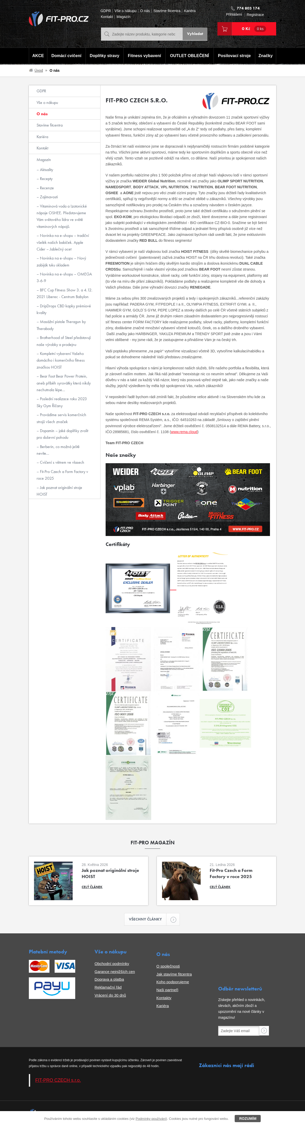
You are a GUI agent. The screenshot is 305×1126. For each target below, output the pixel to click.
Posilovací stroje (235, 56)
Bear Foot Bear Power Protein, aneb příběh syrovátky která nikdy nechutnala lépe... (64, 382)
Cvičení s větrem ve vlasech (61, 462)
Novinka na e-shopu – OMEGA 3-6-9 (64, 277)
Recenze (46, 188)
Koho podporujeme (172, 982)
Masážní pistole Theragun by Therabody (61, 325)
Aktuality (46, 169)
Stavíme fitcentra (166, 11)
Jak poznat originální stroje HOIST (59, 491)
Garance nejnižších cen (115, 972)
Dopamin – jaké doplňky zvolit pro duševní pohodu (62, 434)
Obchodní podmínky (112, 964)
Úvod (39, 70)
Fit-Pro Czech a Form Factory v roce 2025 (62, 475)
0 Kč (254, 29)
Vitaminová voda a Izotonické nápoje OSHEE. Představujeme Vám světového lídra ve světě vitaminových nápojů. (62, 216)
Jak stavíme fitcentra (174, 974)
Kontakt (107, 17)
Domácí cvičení (65, 56)
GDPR (105, 11)
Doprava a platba (109, 980)
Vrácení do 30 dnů (110, 996)
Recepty (46, 178)
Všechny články (148, 919)
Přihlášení (234, 14)
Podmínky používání (150, 1119)
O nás (145, 11)
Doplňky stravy (103, 56)
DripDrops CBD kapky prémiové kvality (64, 309)
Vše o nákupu (125, 11)
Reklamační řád (108, 988)
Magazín (123, 17)
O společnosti (168, 966)
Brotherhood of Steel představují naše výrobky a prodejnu (64, 341)
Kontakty (163, 998)
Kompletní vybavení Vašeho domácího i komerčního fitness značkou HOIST (61, 360)
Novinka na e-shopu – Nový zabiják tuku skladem (61, 261)
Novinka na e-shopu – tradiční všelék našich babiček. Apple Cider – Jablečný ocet (63, 242)
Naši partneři (167, 990)
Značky (266, 56)
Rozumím (247, 1118)
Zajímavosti (48, 197)
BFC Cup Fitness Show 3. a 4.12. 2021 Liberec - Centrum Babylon (64, 293)
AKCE (37, 56)
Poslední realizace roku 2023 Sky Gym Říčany (62, 402)
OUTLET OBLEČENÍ (189, 56)
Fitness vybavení (143, 56)
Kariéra (190, 11)
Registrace (255, 15)
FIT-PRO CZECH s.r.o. (58, 1080)
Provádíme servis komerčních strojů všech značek (61, 418)
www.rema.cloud (184, 432)
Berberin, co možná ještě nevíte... (58, 450)
